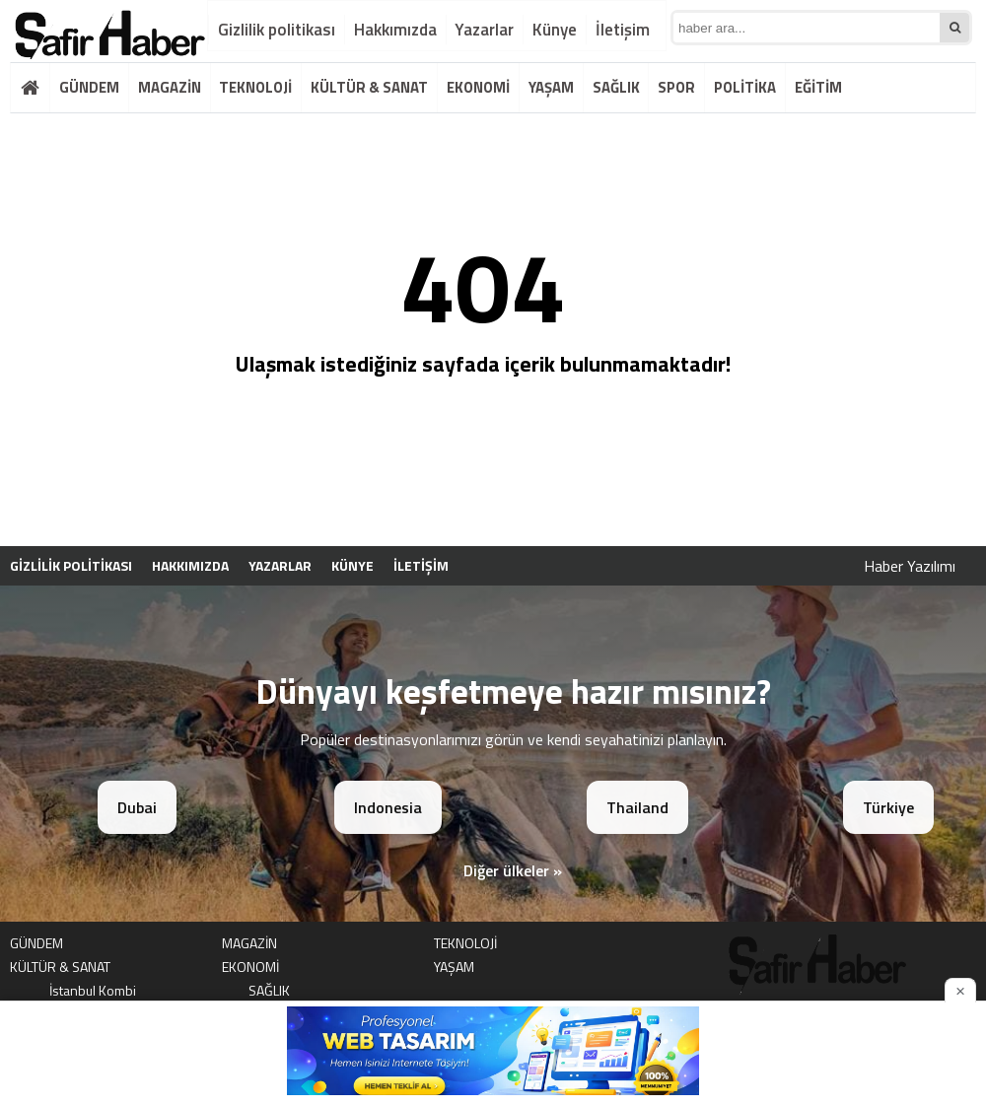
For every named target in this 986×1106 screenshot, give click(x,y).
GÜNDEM (89, 87)
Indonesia (388, 807)
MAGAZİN (169, 87)
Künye (554, 29)
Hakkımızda (395, 29)
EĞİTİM (818, 87)
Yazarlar (484, 29)
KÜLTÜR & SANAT (369, 87)
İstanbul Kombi (92, 990)
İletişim (623, 29)
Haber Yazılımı (909, 566)
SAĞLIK (616, 87)
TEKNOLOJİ (255, 87)
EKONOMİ (478, 87)
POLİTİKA (745, 87)
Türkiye (888, 807)
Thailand (637, 807)
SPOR (676, 87)
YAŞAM (551, 87)
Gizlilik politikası (276, 29)
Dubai (137, 807)
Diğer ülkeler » (512, 870)
